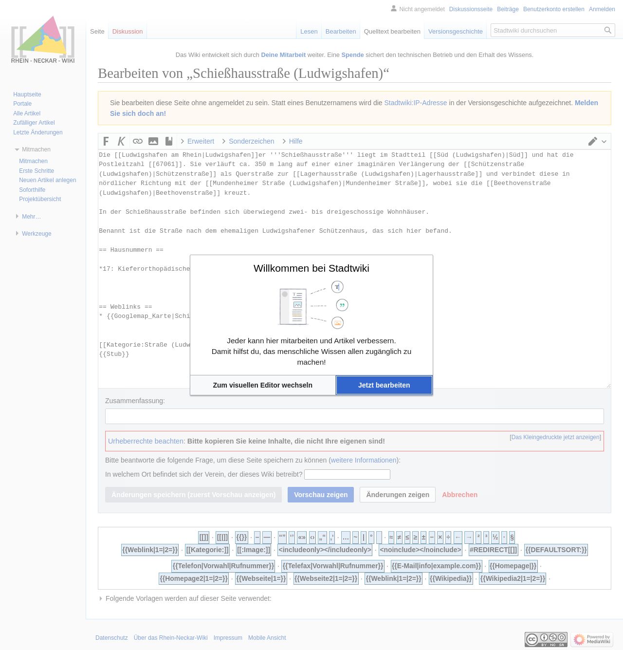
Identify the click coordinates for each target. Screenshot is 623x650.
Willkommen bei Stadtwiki (311, 268)
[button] (262, 385)
